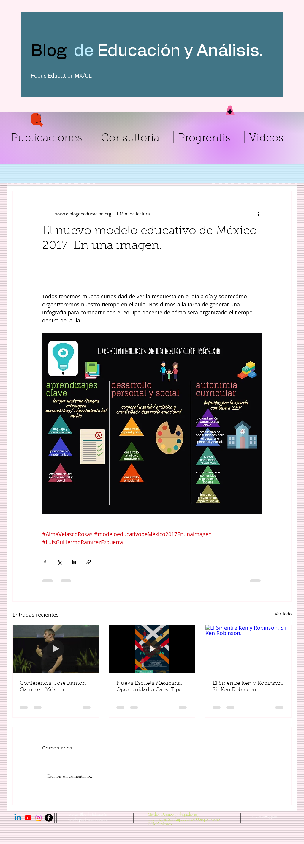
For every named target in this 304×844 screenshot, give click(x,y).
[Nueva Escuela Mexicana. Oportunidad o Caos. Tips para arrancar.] (152, 649)
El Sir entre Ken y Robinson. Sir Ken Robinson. (248, 687)
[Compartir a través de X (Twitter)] (59, 562)
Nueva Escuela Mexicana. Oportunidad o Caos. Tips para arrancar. (149, 687)
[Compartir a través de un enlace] (88, 562)
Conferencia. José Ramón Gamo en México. (53, 687)
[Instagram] (38, 818)
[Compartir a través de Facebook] (45, 562)
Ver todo (283, 614)
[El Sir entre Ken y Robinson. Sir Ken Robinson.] (248, 649)
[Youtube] (28, 818)
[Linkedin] (18, 818)
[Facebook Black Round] (49, 818)
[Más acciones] (258, 213)
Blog (52, 50)
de (84, 50)
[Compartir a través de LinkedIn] (74, 562)
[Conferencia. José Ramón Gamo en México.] (56, 649)
